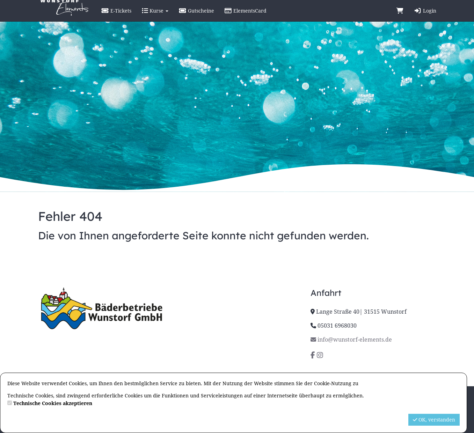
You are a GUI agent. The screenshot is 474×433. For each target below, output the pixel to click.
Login (425, 17)
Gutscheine (213, 17)
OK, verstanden (434, 419)
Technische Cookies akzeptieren (52, 403)
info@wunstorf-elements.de (351, 339)
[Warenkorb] (400, 17)
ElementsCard (262, 17)
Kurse (172, 17)
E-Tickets (133, 17)
